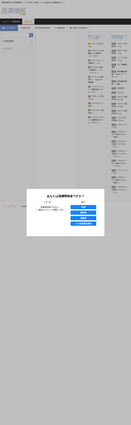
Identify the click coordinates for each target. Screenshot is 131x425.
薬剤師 (83, 213)
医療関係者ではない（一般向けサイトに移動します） (50, 208)
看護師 (83, 218)
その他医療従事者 (83, 224)
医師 (83, 207)
